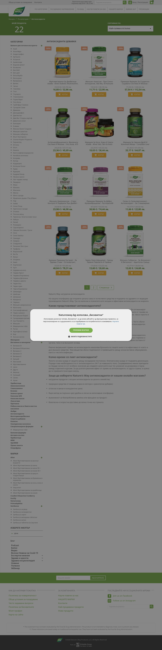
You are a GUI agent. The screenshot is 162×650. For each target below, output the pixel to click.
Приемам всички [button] (81, 330)
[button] (81, 336)
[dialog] (81, 325)
